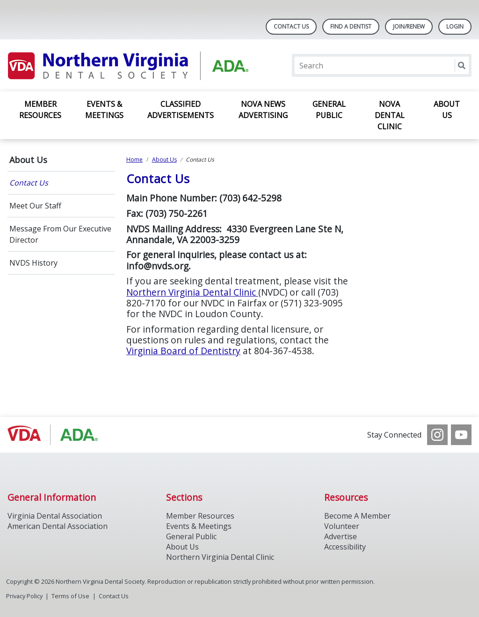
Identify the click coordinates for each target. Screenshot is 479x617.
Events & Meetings (104, 109)
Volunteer (341, 526)
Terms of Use (70, 596)
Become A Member (357, 516)
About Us (447, 109)
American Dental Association (57, 526)
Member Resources (40, 109)
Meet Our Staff (35, 206)
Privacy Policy (24, 596)
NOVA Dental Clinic (390, 115)
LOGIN (455, 26)
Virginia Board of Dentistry (183, 350)
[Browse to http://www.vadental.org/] (54, 434)
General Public (329, 109)
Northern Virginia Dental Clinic (192, 292)
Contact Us (291, 26)
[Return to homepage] (128, 65)
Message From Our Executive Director (60, 234)
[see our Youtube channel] (461, 434)
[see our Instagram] (437, 434)
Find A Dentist (350, 26)
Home (134, 160)
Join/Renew (409, 26)
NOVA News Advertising (263, 109)
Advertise (340, 536)
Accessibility (345, 547)
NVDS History (33, 263)
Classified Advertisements (180, 109)
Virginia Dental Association (54, 516)
